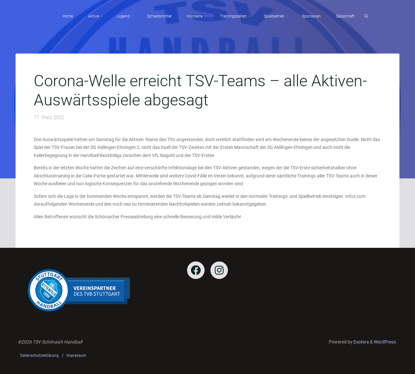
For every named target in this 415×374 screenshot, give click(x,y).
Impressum (76, 355)
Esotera (360, 341)
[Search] (366, 16)
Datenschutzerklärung (39, 355)
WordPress (385, 341)
